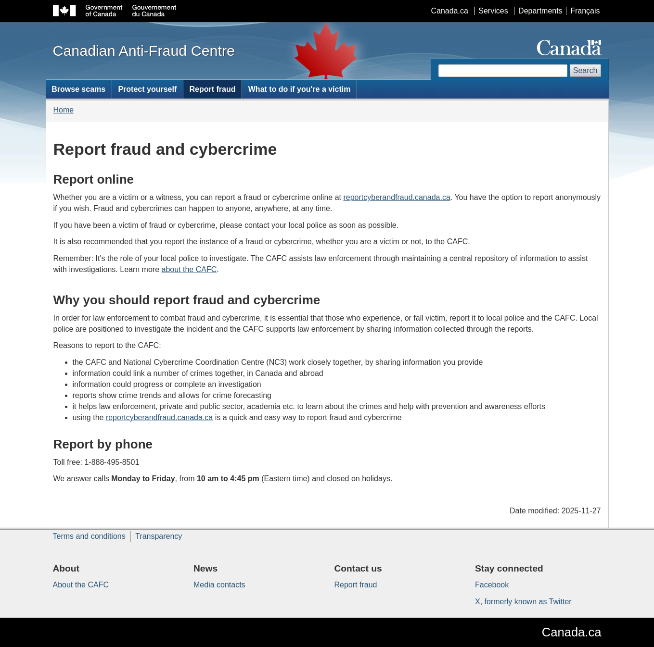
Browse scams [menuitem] (78, 89)
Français (585, 11)
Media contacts (219, 585)
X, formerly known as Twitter (523, 601)
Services (493, 11)
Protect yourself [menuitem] (147, 89)
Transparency (158, 536)
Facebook (492, 585)
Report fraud (355, 585)
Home (63, 110)
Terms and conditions (89, 536)
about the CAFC (189, 269)
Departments (540, 11)
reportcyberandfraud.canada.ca (396, 197)
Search (585, 70)
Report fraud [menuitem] (213, 89)
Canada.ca (449, 11)
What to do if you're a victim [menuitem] (299, 89)
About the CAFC (81, 585)
